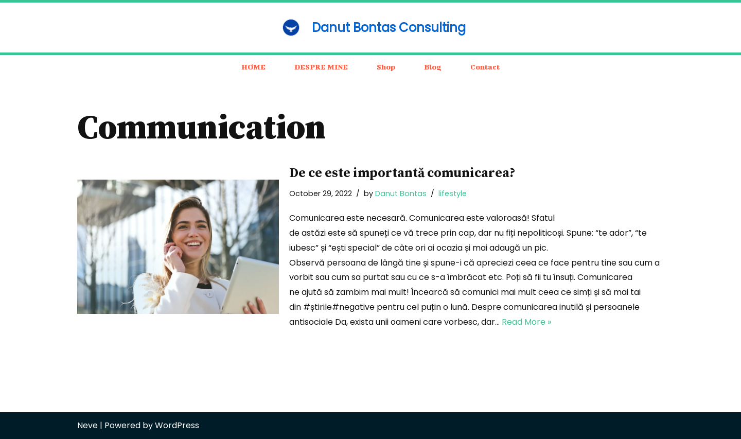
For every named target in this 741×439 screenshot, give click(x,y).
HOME (253, 66)
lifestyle (452, 193)
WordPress (177, 425)
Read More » (526, 322)
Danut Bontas (401, 193)
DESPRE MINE (321, 66)
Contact (485, 66)
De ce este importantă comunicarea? (402, 173)
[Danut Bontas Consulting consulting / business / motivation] (370, 27)
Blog (433, 66)
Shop (386, 66)
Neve (87, 425)
